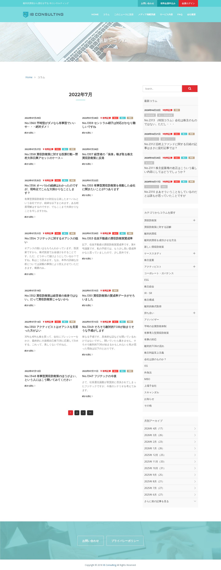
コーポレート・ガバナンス (159, 273)
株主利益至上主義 (154, 352)
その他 (148, 405)
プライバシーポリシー (125, 540)
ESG (146, 280)
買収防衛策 (150, 115)
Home (95, 14)
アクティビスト (152, 139)
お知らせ (149, 399)
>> (90, 412)
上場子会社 (150, 385)
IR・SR (148, 293)
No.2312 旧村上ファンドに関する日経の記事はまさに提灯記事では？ (170, 146)
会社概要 (191, 14)
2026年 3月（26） (154, 435)
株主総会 (149, 286)
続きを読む (29, 132)
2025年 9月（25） (154, 474)
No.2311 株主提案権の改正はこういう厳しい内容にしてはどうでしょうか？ (170, 170)
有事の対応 (150, 339)
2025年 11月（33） (155, 461)
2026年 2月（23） (154, 441)
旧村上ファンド (168, 139)
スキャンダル (151, 392)
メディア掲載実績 (146, 14)
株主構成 (149, 299)
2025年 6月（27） (154, 494)
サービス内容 (166, 14)
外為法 (148, 372)
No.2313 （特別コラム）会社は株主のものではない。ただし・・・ (170, 122)
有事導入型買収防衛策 (156, 332)
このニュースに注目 (124, 14)
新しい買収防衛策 (165, 115)
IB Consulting (109, 564)
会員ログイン (188, 3)
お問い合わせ (147, 3)
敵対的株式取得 (152, 306)
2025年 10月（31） (155, 468)
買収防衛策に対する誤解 (157, 227)
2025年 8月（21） (154, 481)
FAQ (179, 14)
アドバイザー (151, 319)
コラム (106, 14)
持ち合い (149, 313)
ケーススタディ (152, 253)
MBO (164, 187)
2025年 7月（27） (154, 488)
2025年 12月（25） (155, 455)
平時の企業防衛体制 (155, 326)
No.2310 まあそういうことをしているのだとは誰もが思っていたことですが (170, 193)
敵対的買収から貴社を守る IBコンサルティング (46, 3)
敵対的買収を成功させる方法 (160, 240)
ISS (146, 366)
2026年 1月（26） (154, 448)
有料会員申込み (167, 3)
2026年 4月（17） (154, 428)
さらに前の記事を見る (156, 501)
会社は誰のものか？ (155, 359)
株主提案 (149, 163)
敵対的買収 (150, 233)
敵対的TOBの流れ (154, 346)
